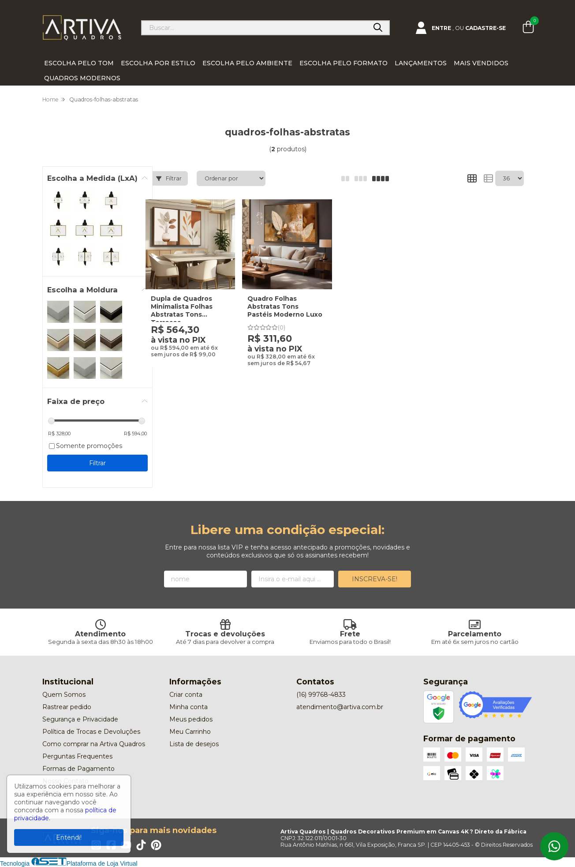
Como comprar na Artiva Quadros (93, 744)
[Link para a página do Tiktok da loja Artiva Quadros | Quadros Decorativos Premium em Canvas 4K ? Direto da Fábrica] (141, 845)
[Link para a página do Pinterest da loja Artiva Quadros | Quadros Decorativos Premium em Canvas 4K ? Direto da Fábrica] (156, 845)
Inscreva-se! (374, 579)
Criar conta (185, 695)
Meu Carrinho (190, 732)
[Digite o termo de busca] (254, 27)
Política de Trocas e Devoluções (91, 732)
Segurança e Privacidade (80, 719)
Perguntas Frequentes (77, 756)
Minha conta (188, 707)
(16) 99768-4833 (321, 695)
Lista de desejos (194, 744)
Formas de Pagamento (78, 769)
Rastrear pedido (66, 707)
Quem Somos (64, 695)
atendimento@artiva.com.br (339, 707)
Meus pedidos (191, 719)
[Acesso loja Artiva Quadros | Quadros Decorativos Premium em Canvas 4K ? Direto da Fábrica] (460, 27)
